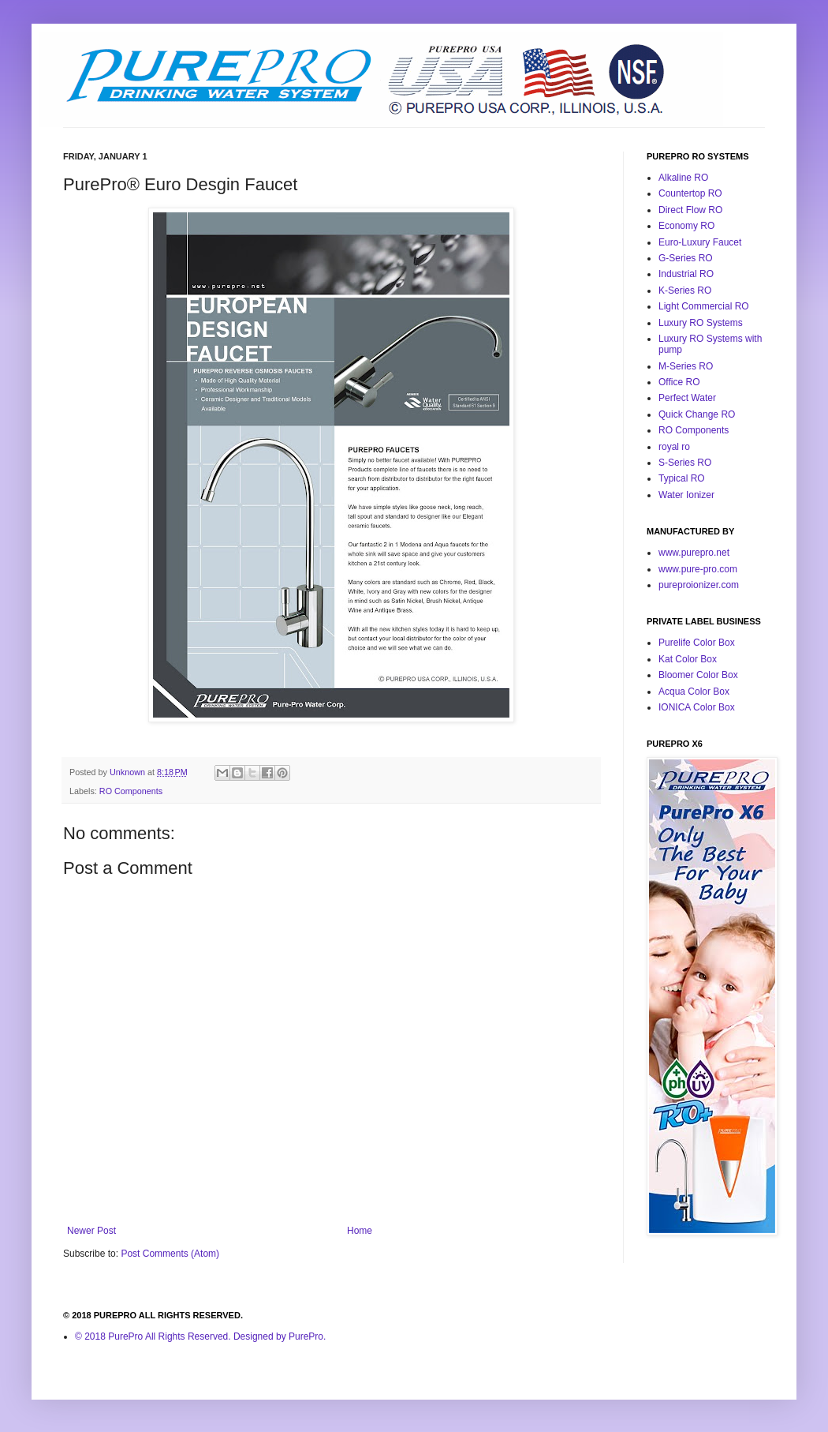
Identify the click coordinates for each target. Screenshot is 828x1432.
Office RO (678, 382)
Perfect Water (687, 397)
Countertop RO (690, 193)
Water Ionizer (686, 494)
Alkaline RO (683, 177)
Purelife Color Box (696, 642)
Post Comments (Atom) (170, 1253)
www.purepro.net (693, 552)
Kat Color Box (687, 659)
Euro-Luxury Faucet (699, 242)
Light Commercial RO (703, 306)
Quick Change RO (696, 414)
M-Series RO (685, 366)
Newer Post (91, 1230)
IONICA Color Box (696, 707)
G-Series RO (685, 258)
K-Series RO (684, 290)
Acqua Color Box (693, 691)
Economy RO (686, 225)
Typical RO (681, 478)
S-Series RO (684, 462)
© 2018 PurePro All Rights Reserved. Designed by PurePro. (200, 1336)
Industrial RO (686, 273)
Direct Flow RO (690, 210)
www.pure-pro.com (697, 569)
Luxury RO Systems (700, 322)
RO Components (130, 791)
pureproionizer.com (698, 584)
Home (359, 1230)
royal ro (674, 446)
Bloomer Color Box (698, 674)
